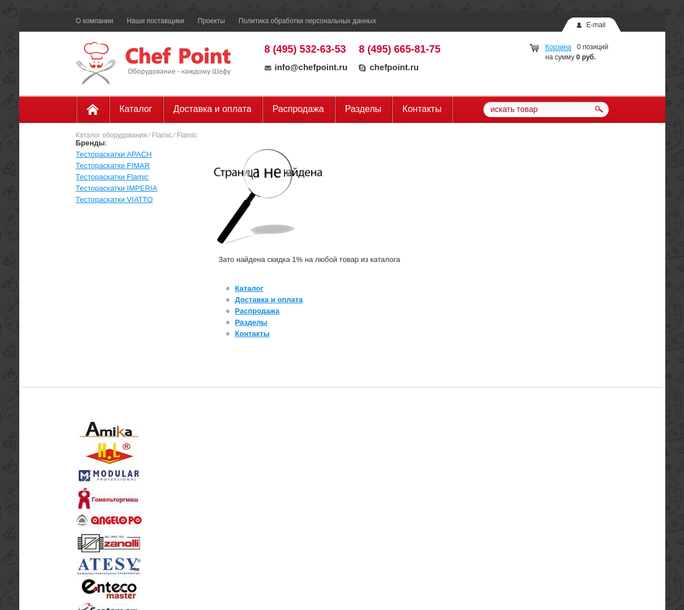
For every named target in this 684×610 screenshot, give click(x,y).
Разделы (363, 109)
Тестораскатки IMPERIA (117, 188)
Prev (43, 431)
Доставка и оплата (212, 109)
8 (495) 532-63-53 (305, 49)
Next (641, 431)
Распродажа (298, 109)
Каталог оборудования (111, 135)
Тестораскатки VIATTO (114, 199)
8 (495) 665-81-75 (399, 49)
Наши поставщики (155, 21)
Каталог (136, 109)
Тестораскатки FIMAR (113, 165)
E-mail (595, 25)
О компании (94, 21)
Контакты (421, 109)
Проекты (211, 21)
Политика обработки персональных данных (307, 21)
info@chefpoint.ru (306, 67)
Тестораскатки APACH (114, 154)
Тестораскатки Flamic (112, 177)
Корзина (558, 47)
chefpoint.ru (389, 67)
